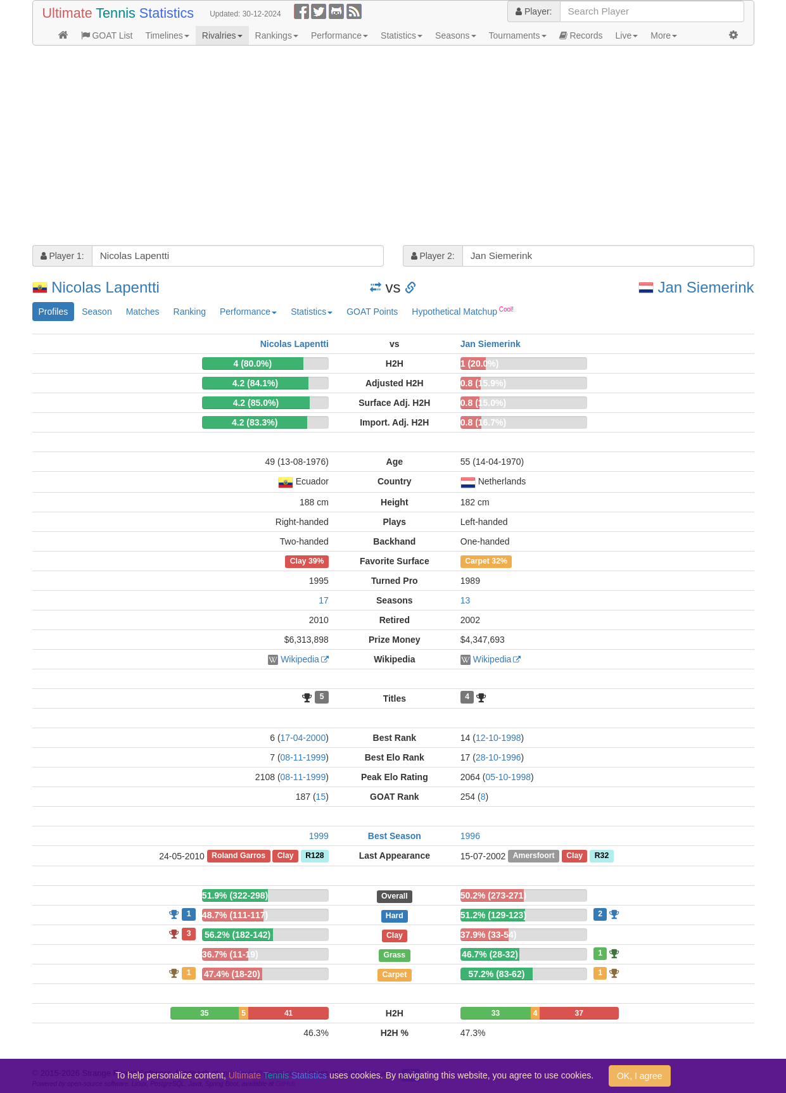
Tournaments (518, 35)
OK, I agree (639, 1076)
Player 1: (62, 256)
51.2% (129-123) (493, 915)
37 (579, 1013)
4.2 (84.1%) (255, 383)
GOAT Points (372, 311)
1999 (319, 836)
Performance (339, 35)
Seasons (455, 35)
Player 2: (433, 256)
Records (581, 35)
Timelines (167, 35)
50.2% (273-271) (493, 895)
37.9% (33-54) (488, 935)
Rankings (276, 35)
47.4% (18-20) (232, 974)
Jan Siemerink (705, 287)
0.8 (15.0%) (483, 403)
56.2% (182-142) (237, 935)
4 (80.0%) (253, 363)
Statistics (401, 35)
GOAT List (107, 35)
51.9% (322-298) (235, 895)
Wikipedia (300, 659)
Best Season (394, 836)
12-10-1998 (498, 738)
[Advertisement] (393, 147)
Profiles (53, 311)
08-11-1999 (303, 757)
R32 (602, 856)
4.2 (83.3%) (254, 422)
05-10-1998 (508, 777)
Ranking (190, 311)
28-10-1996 (498, 757)
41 (288, 1013)
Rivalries (222, 35)
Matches (143, 311)
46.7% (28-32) (490, 954)
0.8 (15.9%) (483, 383)
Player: (534, 11)
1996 (470, 836)
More (663, 35)
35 (204, 1013)
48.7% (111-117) (235, 915)
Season (96, 311)
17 (324, 600)
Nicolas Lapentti (105, 287)
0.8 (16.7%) (483, 422)
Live (627, 35)
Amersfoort (534, 856)
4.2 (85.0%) (256, 403)
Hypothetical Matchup (463, 311)
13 (465, 600)
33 (495, 1013)
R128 (314, 856)
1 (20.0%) (479, 363)
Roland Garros (238, 856)
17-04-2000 (303, 738)
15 (321, 797)
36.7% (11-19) (230, 954)
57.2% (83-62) (497, 974)
